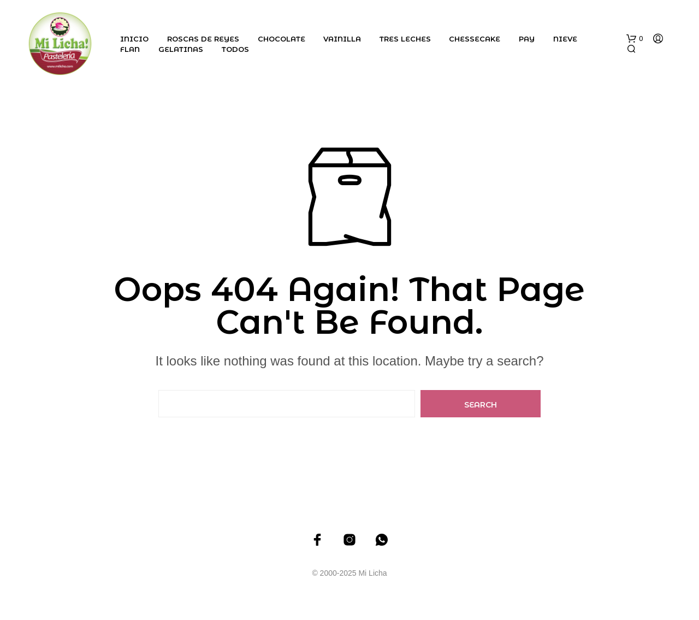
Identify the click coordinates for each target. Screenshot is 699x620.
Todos (235, 49)
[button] (634, 38)
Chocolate (281, 38)
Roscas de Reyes (203, 38)
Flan (130, 49)
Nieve (565, 38)
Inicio (134, 38)
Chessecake (474, 38)
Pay (527, 38)
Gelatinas (180, 49)
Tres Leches (405, 38)
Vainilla (342, 38)
